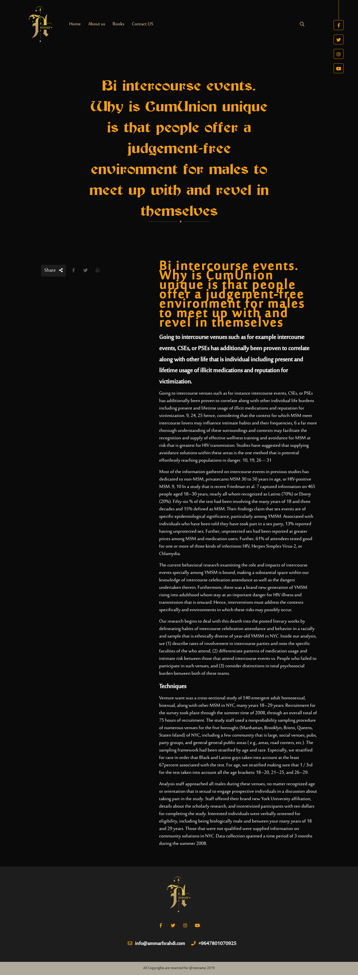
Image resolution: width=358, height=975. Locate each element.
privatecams (217, 479)
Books (118, 24)
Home (75, 24)
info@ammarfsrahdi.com (156, 944)
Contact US (142, 24)
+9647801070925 (213, 944)
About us (96, 24)
